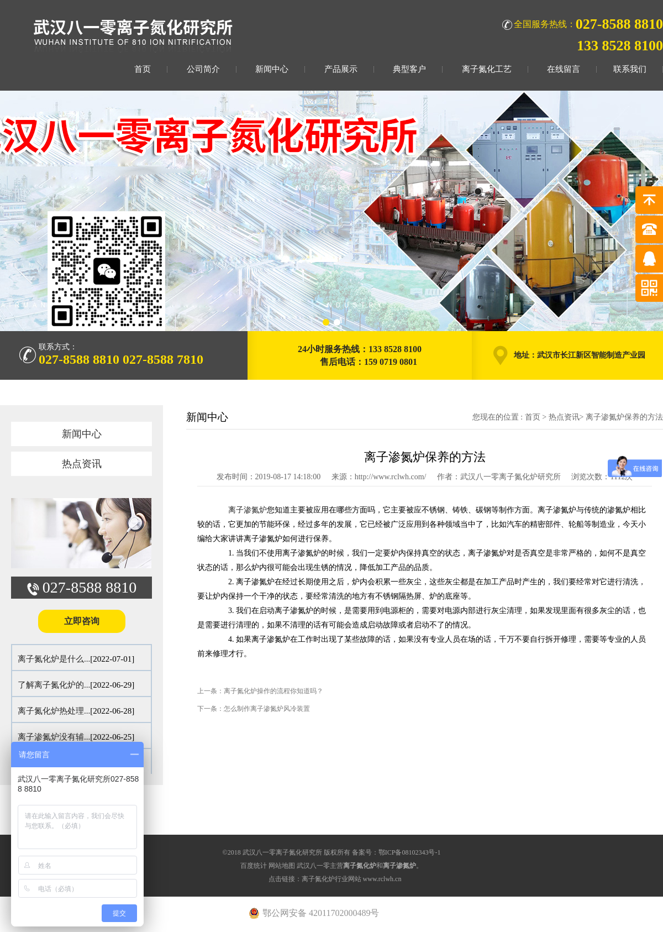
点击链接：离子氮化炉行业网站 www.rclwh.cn (335, 879)
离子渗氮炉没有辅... (54, 736)
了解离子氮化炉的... (54, 684)
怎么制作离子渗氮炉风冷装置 (267, 709)
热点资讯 (82, 463)
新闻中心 (271, 69)
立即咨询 (81, 621)
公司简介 (203, 69)
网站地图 (282, 866)
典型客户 (409, 69)
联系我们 (629, 69)
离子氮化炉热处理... (54, 710)
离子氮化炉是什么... (54, 659)
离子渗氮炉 (247, 510)
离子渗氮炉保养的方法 (624, 417)
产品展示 (340, 69)
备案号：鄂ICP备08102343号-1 (396, 852)
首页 (142, 69)
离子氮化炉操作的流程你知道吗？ (273, 691)
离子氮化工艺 (487, 69)
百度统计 (253, 866)
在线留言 (563, 69)
